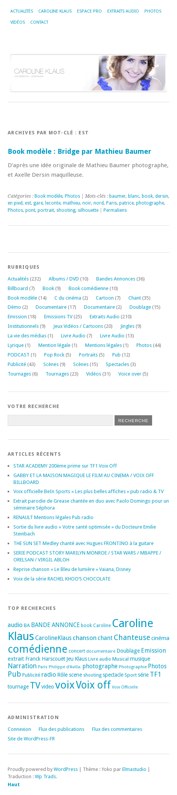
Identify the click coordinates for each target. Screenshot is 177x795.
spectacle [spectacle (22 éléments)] (113, 675)
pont (30, 210)
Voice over (129, 374)
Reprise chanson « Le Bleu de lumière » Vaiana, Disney (72, 569)
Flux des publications (61, 729)
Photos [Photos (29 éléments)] (157, 666)
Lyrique (16, 345)
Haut (14, 784)
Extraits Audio (123, 11)
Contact (39, 22)
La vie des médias (27, 336)
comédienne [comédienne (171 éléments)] (37, 649)
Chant (134, 298)
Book (48, 288)
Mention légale (54, 345)
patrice (126, 203)
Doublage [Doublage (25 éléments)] (128, 651)
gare (38, 203)
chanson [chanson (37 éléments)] (85, 638)
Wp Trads (45, 776)
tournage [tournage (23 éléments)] (18, 687)
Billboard (18, 288)
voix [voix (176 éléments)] (65, 685)
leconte (53, 203)
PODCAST (19, 355)
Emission (17, 316)
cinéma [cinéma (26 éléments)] (160, 638)
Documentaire (51, 307)
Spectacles (117, 364)
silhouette (88, 210)
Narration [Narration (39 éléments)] (22, 666)
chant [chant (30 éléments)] (105, 638)
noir (86, 203)
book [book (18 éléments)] (86, 625)
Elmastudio (134, 769)
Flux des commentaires (117, 729)
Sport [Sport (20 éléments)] (131, 675)
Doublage (140, 307)
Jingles (127, 326)
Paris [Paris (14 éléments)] (43, 666)
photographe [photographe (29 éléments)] (100, 666)
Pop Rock (54, 355)
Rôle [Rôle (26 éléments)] (62, 674)
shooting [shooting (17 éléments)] (92, 675)
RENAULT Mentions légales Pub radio (53, 517)
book (147, 196)
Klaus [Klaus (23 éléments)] (81, 659)
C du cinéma (67, 298)
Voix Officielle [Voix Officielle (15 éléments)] (125, 687)
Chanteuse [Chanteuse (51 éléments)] (132, 637)
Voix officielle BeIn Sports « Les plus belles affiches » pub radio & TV (88, 491)
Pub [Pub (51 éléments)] (14, 674)
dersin (161, 196)
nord (98, 203)
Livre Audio (73, 336)
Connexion (19, 729)
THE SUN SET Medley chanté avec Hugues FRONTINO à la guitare (83, 543)
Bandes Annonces (115, 279)
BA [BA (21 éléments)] (27, 625)
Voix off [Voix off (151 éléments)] (93, 685)
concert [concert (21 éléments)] (77, 651)
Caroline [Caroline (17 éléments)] (102, 625)
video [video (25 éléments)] (47, 687)
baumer (117, 196)
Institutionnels (23, 326)
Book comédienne (88, 288)
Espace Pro (89, 11)
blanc (133, 196)
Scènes (51, 364)
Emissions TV (58, 316)
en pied (15, 203)
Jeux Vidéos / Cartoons (78, 326)
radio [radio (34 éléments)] (48, 674)
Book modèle (48, 196)
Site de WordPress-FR (31, 739)
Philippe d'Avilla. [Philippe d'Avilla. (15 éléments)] (65, 666)
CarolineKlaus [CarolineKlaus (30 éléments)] (53, 638)
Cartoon (105, 298)
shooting (65, 210)
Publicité (17, 364)
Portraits (88, 355)
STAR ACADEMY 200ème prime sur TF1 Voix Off (65, 466)
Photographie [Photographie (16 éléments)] (133, 666)
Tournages (19, 374)
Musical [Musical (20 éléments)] (120, 659)
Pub (116, 355)
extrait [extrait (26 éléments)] (16, 658)
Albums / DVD (64, 279)
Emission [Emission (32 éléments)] (153, 650)
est (28, 203)
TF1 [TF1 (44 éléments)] (155, 674)
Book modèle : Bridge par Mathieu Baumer (79, 151)
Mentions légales (103, 345)
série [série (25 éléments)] (143, 675)
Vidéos (17, 22)
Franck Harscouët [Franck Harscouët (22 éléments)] (45, 659)
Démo (14, 307)
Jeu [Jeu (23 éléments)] (70, 659)
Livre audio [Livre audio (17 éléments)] (99, 659)
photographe (150, 203)
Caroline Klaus (55, 11)
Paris (111, 203)
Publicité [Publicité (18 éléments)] (31, 675)
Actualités (21, 11)
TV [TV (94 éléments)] (35, 685)
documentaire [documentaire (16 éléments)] (100, 651)
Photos (152, 11)
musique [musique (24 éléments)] (140, 659)
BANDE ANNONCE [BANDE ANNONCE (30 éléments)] (55, 625)
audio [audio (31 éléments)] (15, 625)
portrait (46, 210)
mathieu (71, 203)
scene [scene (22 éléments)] (75, 675)
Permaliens (115, 210)
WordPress (66, 769)
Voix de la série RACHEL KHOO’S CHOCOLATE (61, 579)
